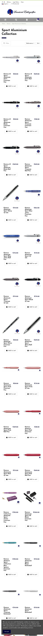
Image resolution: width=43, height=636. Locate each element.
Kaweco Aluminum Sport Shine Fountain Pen (8, 343)
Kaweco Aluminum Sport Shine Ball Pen (28, 343)
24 (38, 43)
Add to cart (11, 86)
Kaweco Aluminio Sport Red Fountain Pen (28, 430)
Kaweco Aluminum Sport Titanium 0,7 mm (7, 300)
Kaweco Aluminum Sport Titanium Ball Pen (28, 168)
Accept (6, 631)
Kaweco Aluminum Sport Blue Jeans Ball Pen (7, 256)
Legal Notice (16, 2)
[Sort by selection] (30, 43)
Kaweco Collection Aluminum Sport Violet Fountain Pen (7, 517)
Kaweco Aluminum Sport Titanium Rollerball (7, 611)
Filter (6, 43)
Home (22, 2)
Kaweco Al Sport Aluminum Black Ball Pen (7, 168)
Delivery (9, 2)
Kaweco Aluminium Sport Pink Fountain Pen (7, 387)
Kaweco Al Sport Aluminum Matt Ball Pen (28, 77)
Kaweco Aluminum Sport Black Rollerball (28, 562)
